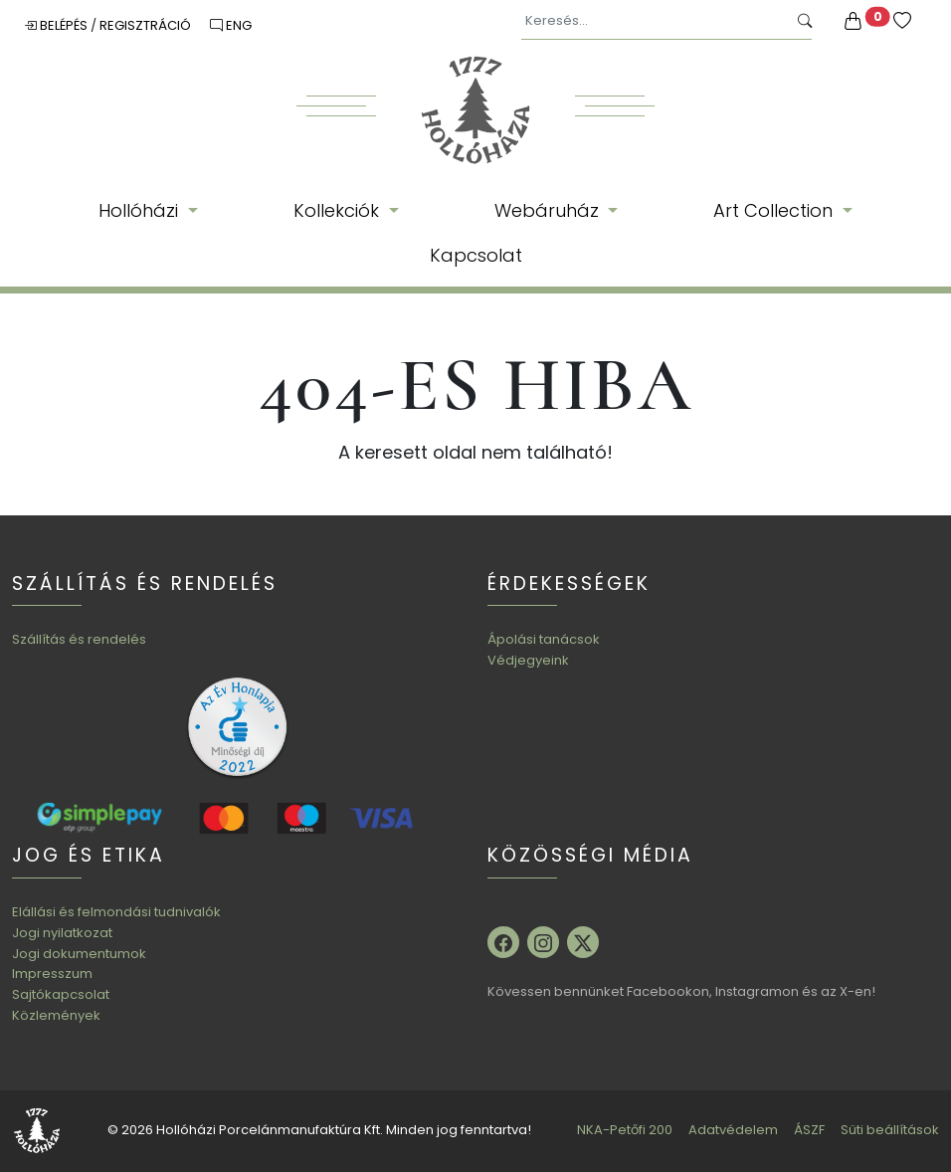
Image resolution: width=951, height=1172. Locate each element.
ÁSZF (809, 1129)
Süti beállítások (890, 1129)
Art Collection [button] (775, 210)
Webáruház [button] (549, 210)
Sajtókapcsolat (60, 994)
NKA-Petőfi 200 (624, 1129)
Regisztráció (146, 25)
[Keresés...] (654, 21)
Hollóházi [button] (140, 210)
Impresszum (52, 973)
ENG (231, 25)
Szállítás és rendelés (79, 639)
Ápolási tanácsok (543, 639)
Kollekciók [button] (338, 210)
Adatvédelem (733, 1129)
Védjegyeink (528, 660)
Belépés (57, 25)
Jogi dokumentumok (79, 953)
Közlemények (56, 1015)
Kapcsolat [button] (476, 255)
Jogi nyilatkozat (62, 932)
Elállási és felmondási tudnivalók (116, 911)
